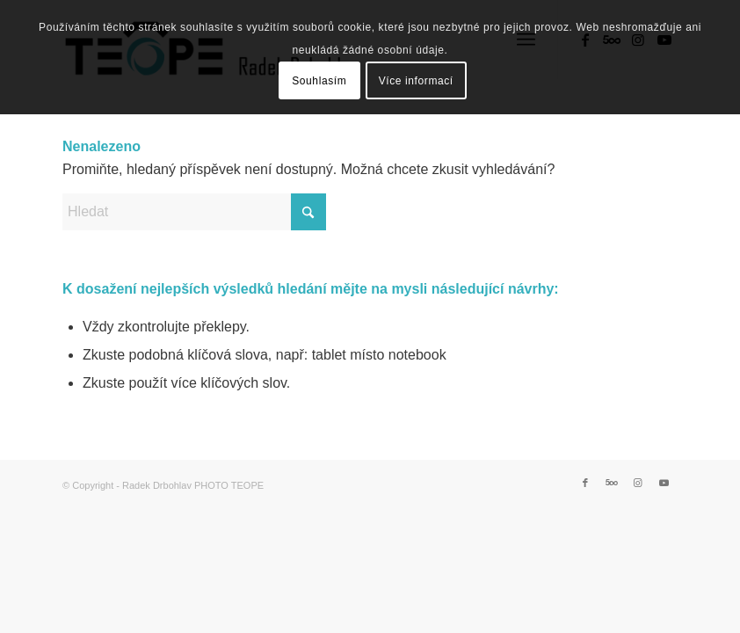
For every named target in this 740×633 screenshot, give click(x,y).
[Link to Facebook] (585, 482)
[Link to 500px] (612, 482)
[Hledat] (194, 211)
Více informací (416, 81)
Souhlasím (319, 81)
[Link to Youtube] (664, 482)
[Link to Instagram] (638, 482)
